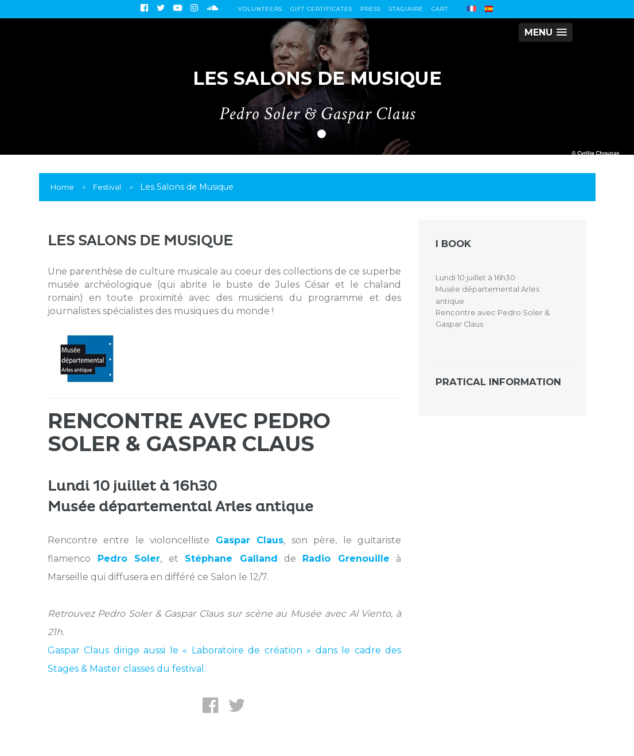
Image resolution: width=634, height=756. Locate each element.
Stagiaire (406, 9)
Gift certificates (321, 9)
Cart (439, 9)
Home (62, 186)
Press (370, 9)
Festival (107, 186)
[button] (546, 32)
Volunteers (260, 9)
